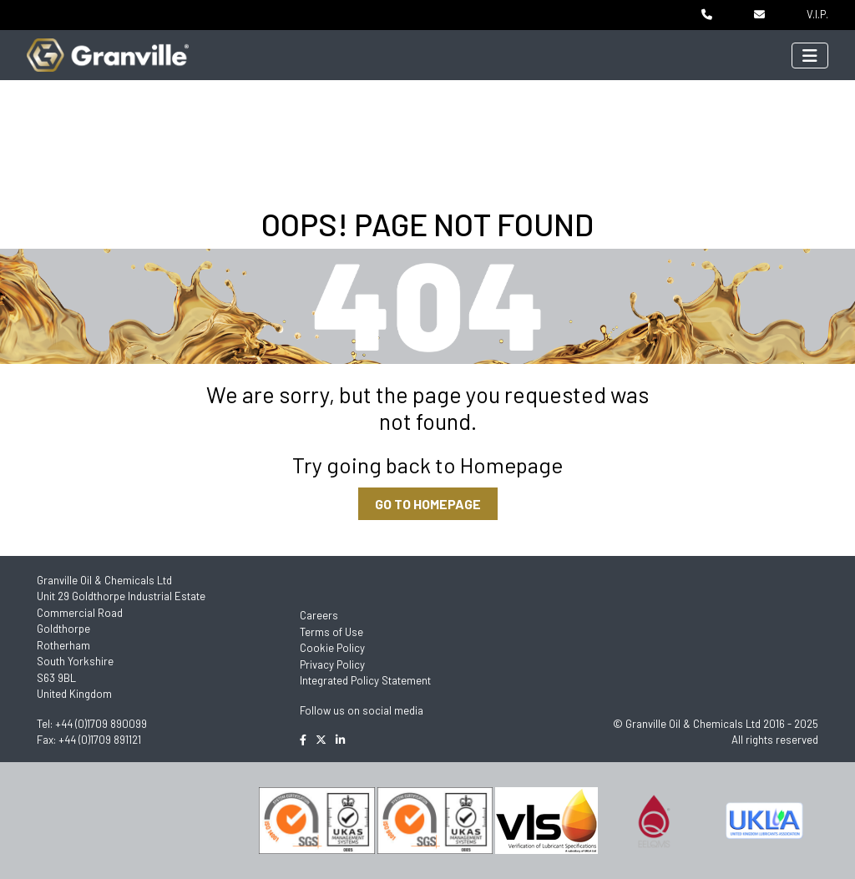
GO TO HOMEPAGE (428, 504)
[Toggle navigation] (810, 55)
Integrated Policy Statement (365, 680)
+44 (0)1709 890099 (101, 723)
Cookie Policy (332, 647)
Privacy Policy (332, 664)
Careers (319, 615)
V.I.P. (817, 14)
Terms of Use (331, 632)
